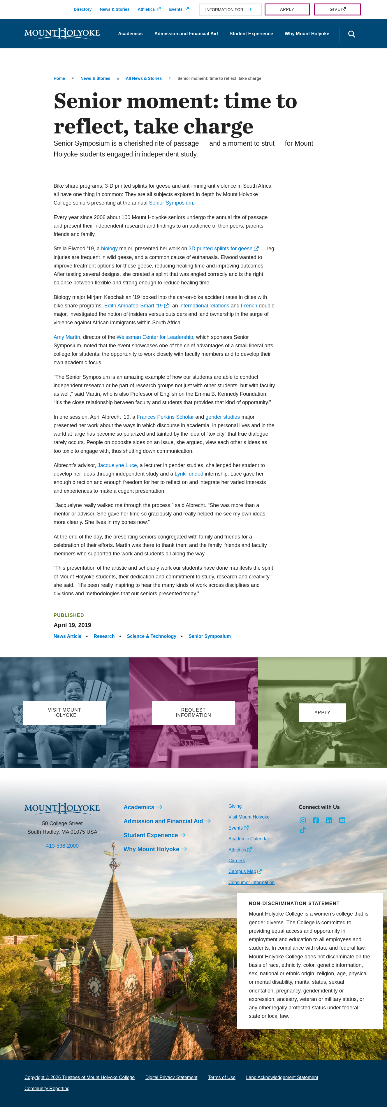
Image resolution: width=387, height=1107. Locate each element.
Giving (235, 806)
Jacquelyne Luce (117, 465)
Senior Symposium (171, 203)
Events (176, 9)
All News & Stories (144, 78)
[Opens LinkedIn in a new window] (329, 821)
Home (59, 78)
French (249, 306)
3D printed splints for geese (220, 248)
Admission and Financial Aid (186, 33)
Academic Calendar (248, 839)
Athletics (146, 9)
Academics (130, 33)
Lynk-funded (189, 474)
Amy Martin (67, 337)
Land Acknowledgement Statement (282, 1077)
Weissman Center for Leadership (155, 337)
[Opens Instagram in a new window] (303, 821)
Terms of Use (221, 1077)
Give (335, 9)
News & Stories (115, 9)
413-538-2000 (62, 846)
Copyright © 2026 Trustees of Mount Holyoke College (79, 1077)
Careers (236, 860)
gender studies (222, 417)
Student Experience (251, 33)
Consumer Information (251, 882)
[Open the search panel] (351, 34)
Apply (287, 9)
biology (109, 248)
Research (104, 636)
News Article (67, 636)
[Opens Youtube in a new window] (342, 821)
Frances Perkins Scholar (165, 417)
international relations (204, 306)
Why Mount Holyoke (307, 33)
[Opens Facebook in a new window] (316, 821)
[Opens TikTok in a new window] (303, 830)
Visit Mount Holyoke (249, 817)
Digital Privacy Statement (171, 1077)
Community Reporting (47, 1088)
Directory (83, 9)
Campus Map (242, 871)
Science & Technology (152, 636)
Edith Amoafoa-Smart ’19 (133, 306)
